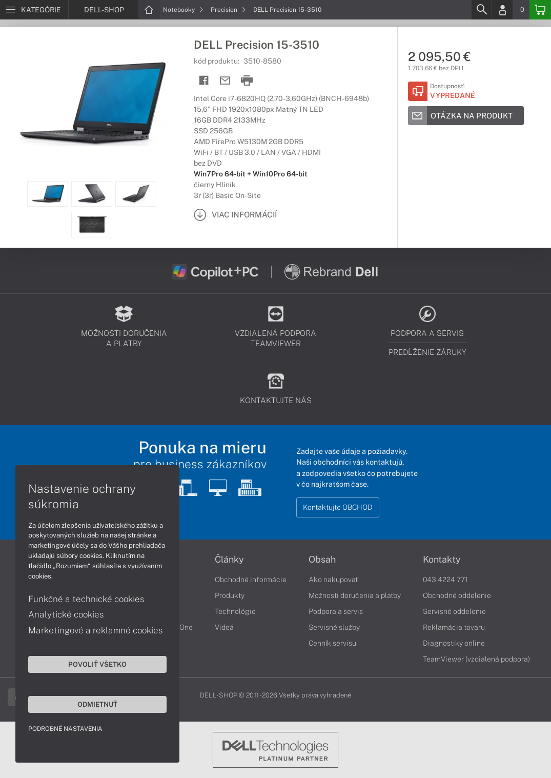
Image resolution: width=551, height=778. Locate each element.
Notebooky (183, 9)
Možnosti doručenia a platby (355, 595)
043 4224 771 (445, 579)
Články (229, 559)
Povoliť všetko (97, 664)
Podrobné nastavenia (65, 728)
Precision (228, 9)
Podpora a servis (336, 611)
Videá (224, 627)
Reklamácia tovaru (454, 627)
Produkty (229, 595)
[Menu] (34, 9)
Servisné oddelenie (454, 611)
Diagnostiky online (454, 643)
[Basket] (540, 9)
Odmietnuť (97, 704)
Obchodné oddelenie (457, 595)
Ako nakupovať (333, 579)
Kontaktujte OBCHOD (338, 507)
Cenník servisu (332, 643)
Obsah (322, 559)
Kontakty (442, 559)
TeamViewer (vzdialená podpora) (476, 659)
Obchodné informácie (251, 579)
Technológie (235, 611)
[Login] (502, 9)
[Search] (481, 9)
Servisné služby (334, 627)
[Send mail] (225, 81)
